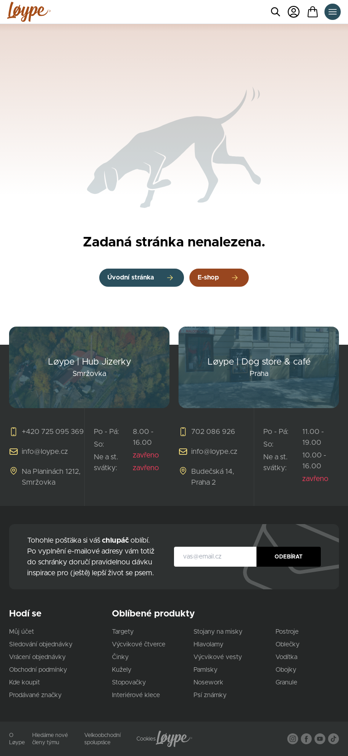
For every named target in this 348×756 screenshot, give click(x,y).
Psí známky (210, 695)
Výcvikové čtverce (138, 644)
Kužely (121, 670)
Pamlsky (205, 670)
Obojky (286, 670)
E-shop (208, 277)
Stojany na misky (217, 632)
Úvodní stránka (130, 277)
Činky (120, 657)
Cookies (146, 739)
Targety (123, 632)
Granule (286, 682)
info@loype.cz (45, 451)
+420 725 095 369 (53, 431)
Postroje (287, 632)
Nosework (208, 682)
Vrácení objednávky (37, 657)
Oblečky (288, 644)
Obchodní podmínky (38, 670)
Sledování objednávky (40, 644)
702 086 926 (213, 431)
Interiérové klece (136, 695)
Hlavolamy (208, 644)
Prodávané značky (35, 695)
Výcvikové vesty (217, 657)
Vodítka (286, 657)
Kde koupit (24, 682)
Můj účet (21, 632)
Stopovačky (129, 682)
